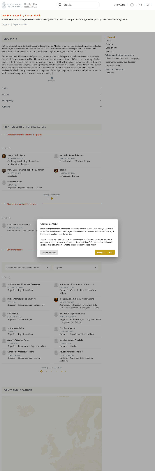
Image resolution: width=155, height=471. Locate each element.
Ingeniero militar (20, 24)
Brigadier (6, 24)
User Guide (120, 4)
